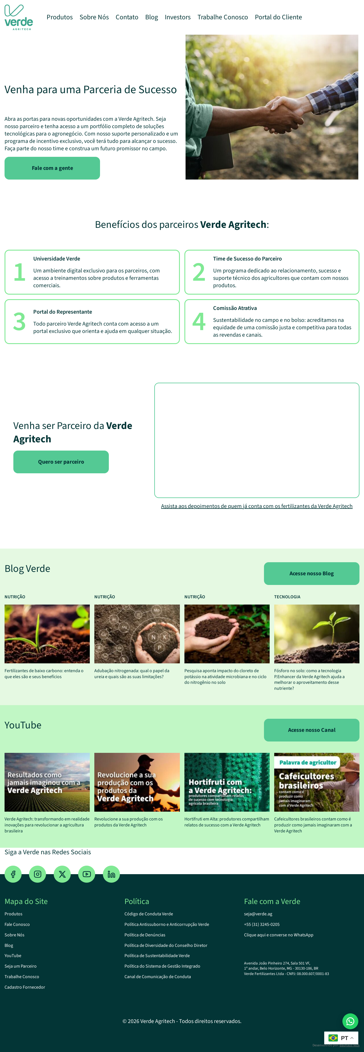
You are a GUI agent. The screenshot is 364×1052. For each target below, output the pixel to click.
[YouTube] (86, 874)
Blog (151, 17)
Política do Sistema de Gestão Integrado (162, 966)
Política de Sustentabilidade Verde (157, 956)
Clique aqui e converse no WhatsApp (278, 935)
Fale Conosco (17, 924)
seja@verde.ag (258, 914)
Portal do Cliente (278, 17)
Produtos (60, 17)
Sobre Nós (94, 17)
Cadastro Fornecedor (25, 987)
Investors (178, 17)
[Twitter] (62, 874)
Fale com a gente (52, 168)
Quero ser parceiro (61, 462)
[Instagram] (37, 874)
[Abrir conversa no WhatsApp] (350, 1021)
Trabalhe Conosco (222, 17)
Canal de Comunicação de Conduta (157, 977)
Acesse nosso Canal (312, 730)
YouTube (13, 956)
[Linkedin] (111, 874)
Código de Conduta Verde (148, 914)
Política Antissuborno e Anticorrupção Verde (166, 924)
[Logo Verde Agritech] (19, 17)
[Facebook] (13, 874)
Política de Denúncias (144, 935)
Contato (127, 17)
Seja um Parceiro (21, 966)
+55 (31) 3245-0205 (262, 924)
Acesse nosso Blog (312, 574)
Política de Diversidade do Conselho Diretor (165, 945)
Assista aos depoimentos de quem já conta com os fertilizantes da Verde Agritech (257, 506)
